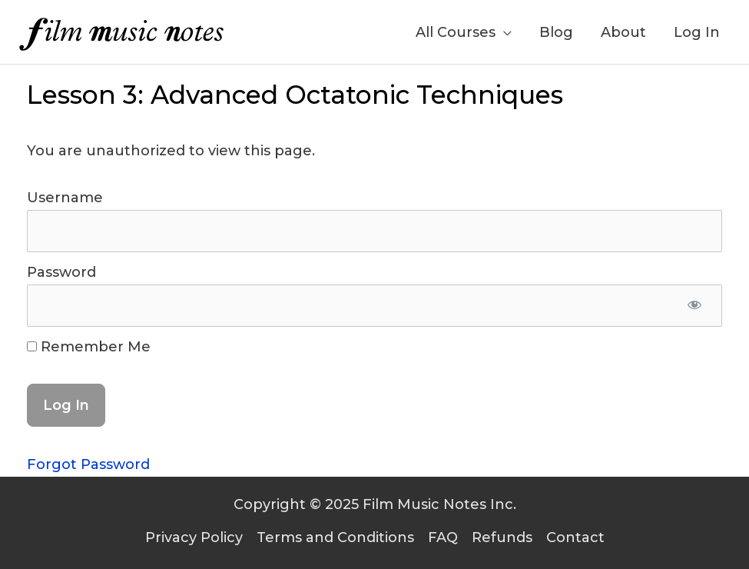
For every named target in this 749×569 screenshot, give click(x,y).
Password (61, 272)
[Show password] (694, 305)
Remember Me (89, 346)
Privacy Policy (194, 537)
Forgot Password (88, 464)
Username (65, 197)
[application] (503, 32)
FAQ (443, 537)
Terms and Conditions (335, 537)
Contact (575, 537)
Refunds (502, 537)
